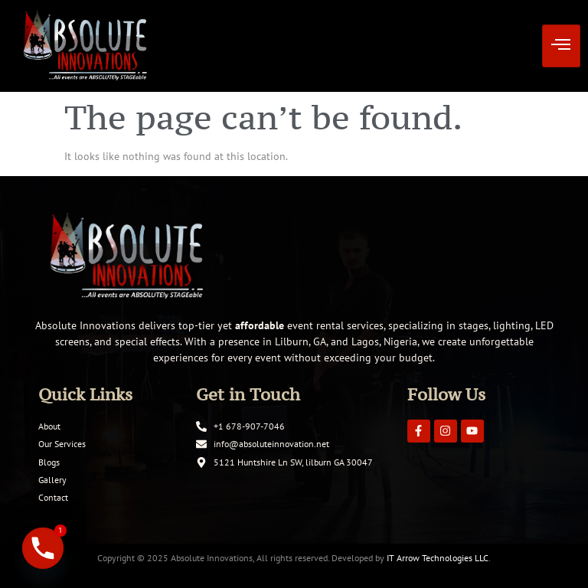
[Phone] (43, 548)
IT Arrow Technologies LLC (437, 558)
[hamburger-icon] (561, 45)
